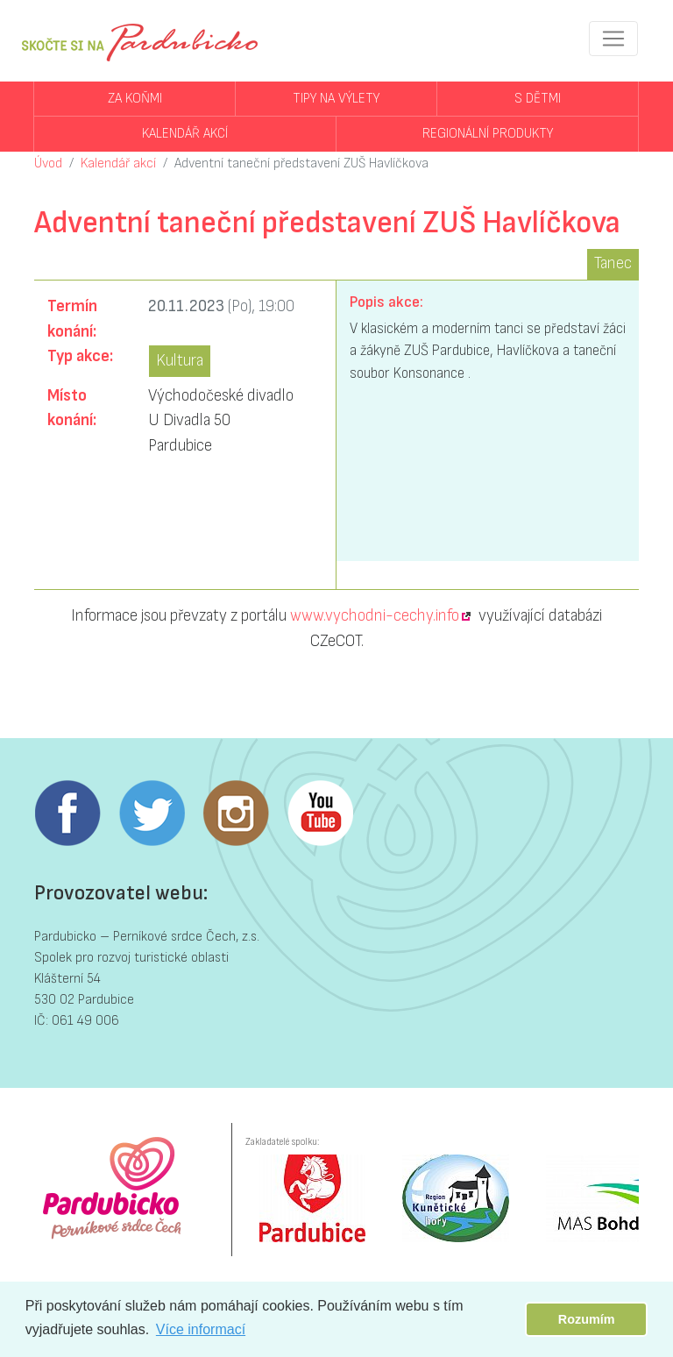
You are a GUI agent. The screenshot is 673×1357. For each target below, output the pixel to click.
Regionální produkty (487, 133)
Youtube (320, 813)
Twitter (151, 813)
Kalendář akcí (185, 133)
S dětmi (537, 98)
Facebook (67, 813)
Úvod (48, 163)
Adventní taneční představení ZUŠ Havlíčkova (301, 163)
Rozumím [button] (586, 1319)
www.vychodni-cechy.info (374, 616)
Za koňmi (135, 98)
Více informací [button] (200, 1329)
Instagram (235, 813)
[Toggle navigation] (613, 38)
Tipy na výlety (336, 98)
